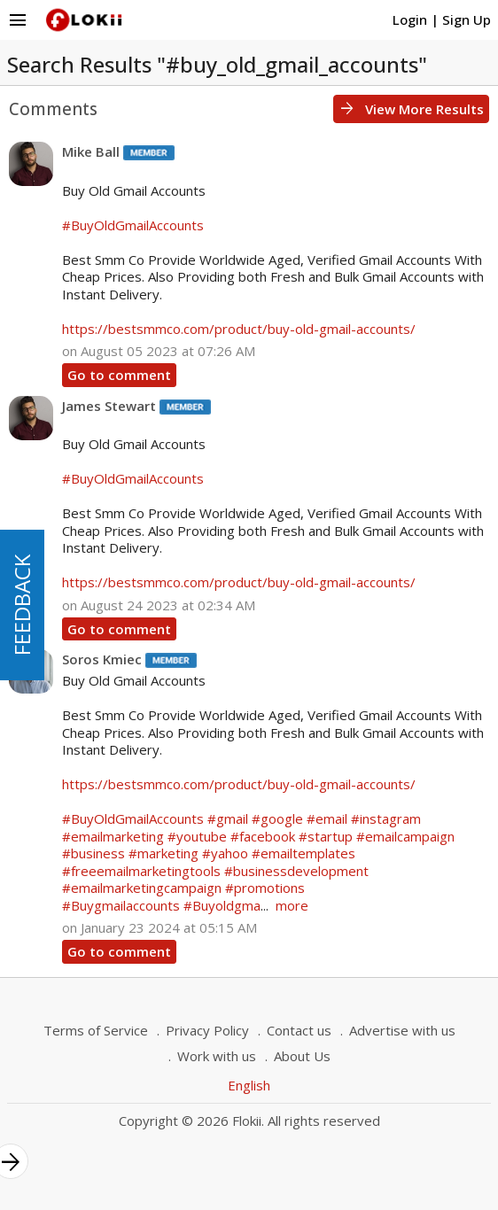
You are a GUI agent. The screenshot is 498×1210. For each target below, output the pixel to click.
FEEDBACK (21, 605)
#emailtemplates (303, 853)
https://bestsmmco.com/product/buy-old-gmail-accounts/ (239, 328)
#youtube (197, 836)
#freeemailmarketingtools (141, 871)
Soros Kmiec (102, 659)
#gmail (227, 818)
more (292, 905)
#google (277, 818)
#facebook (262, 836)
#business (93, 853)
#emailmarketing (113, 836)
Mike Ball (91, 151)
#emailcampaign (405, 836)
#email (327, 818)
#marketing (163, 853)
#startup (326, 836)
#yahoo (225, 853)
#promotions (265, 887)
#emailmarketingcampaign (142, 887)
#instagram (386, 818)
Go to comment (119, 375)
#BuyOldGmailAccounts (133, 225)
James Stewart (109, 406)
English (249, 1085)
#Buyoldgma (222, 905)
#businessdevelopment (296, 871)
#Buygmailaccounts (121, 905)
